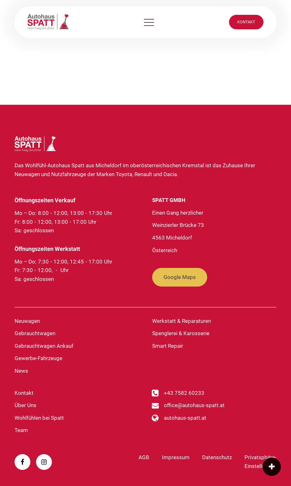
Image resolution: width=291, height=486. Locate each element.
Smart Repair (167, 346)
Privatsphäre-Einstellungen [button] (260, 461)
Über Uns (25, 405)
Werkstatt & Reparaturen (181, 321)
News (21, 371)
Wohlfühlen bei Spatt (39, 418)
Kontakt (24, 393)
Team (21, 430)
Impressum (175, 457)
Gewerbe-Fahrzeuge (38, 358)
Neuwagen (27, 321)
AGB (144, 457)
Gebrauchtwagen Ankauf (44, 346)
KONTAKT (246, 22)
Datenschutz (217, 457)
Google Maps (180, 277)
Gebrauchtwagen (35, 333)
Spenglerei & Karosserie (180, 333)
